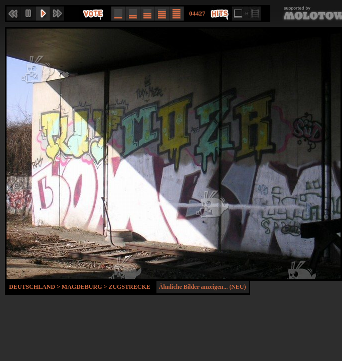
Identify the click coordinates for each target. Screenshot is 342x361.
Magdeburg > (85, 286)
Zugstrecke (129, 286)
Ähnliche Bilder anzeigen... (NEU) (202, 286)
